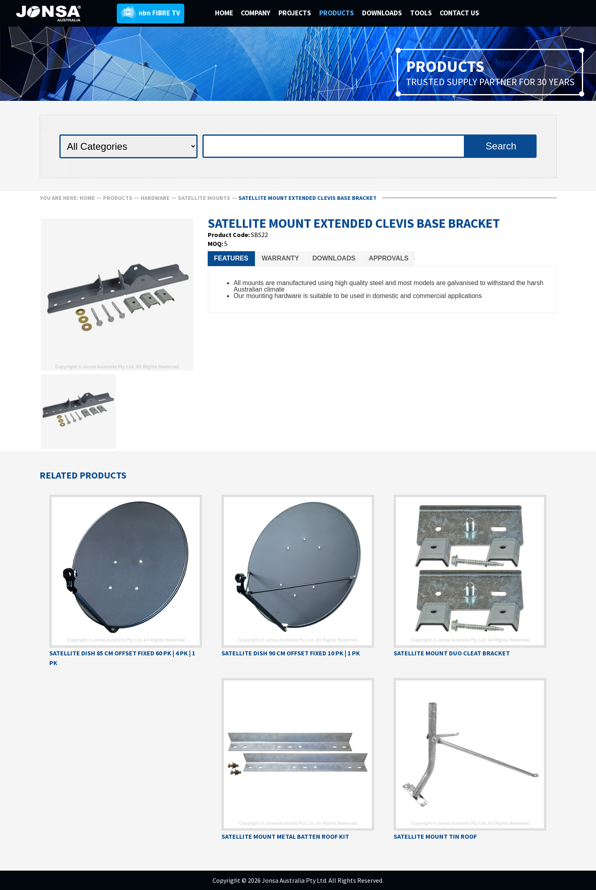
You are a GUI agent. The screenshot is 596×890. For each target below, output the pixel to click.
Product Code (228, 234)
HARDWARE (155, 198)
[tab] (231, 258)
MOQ (214, 243)
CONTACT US (459, 12)
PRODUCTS (337, 12)
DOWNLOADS (383, 12)
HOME (224, 12)
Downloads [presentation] (334, 258)
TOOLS (421, 12)
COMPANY (256, 12)
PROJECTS (295, 12)
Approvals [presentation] (389, 258)
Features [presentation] (231, 258)
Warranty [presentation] (280, 258)
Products (118, 198)
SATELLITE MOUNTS (204, 198)
